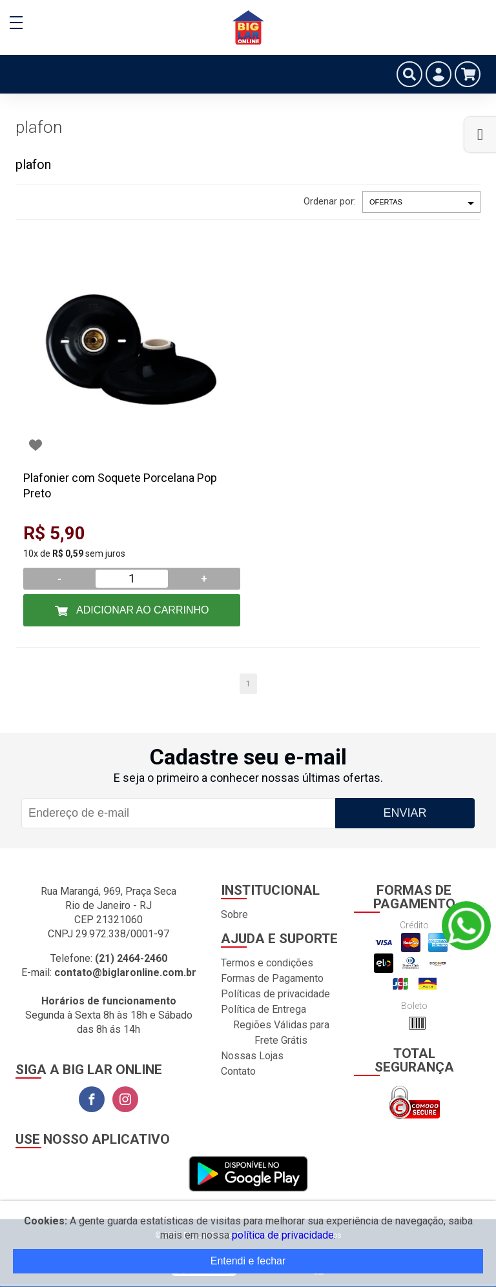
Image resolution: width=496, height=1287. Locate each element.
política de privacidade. (284, 1235)
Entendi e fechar (248, 1260)
